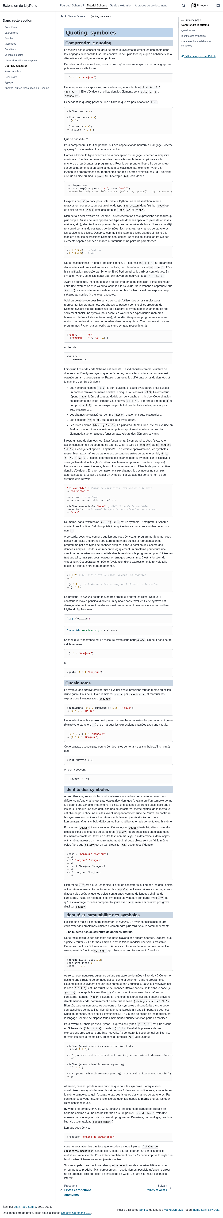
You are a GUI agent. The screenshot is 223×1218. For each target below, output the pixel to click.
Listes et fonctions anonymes (21, 60)
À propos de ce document (151, 5)
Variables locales (14, 54)
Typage (9, 82)
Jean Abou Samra (25, 1206)
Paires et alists (13, 71)
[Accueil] (61, 16)
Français (200, 5)
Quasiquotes (188, 30)
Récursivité (11, 77)
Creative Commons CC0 (76, 1212)
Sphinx (143, 1209)
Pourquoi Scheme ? (72, 5)
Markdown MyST (174, 1209)
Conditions (10, 49)
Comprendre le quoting (195, 25)
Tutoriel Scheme (97, 5)
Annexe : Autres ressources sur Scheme (27, 88)
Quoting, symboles (16, 65)
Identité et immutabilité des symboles (196, 43)
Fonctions (10, 38)
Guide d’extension (121, 5)
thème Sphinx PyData (206, 1209)
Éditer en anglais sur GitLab (198, 56)
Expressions (11, 32)
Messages (10, 43)
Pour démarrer (13, 27)
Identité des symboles (193, 36)
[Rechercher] (184, 6)
